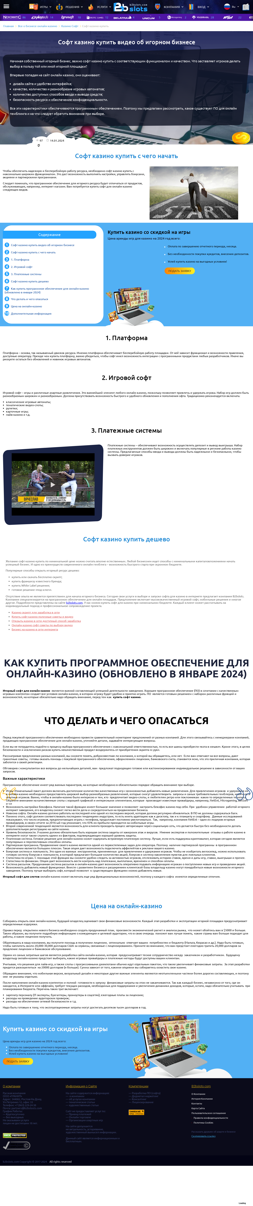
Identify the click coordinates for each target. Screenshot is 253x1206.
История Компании (202, 1098)
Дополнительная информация (31, 313)
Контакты (196, 1103)
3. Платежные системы (26, 274)
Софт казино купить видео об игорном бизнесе (42, 245)
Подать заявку (179, 270)
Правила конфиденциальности (211, 1118)
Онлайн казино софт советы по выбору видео (42, 625)
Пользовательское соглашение (208, 1113)
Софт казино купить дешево (30, 281)
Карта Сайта (198, 1108)
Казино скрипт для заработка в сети (36, 612)
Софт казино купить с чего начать (33, 252)
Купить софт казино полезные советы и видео (42, 616)
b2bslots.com (74, 602)
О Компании (198, 1094)
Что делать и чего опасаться (29, 299)
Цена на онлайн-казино (26, 306)
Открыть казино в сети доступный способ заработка (46, 620)
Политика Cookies (203, 1122)
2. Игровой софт (21, 266)
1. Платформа (20, 259)
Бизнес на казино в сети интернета (35, 629)
